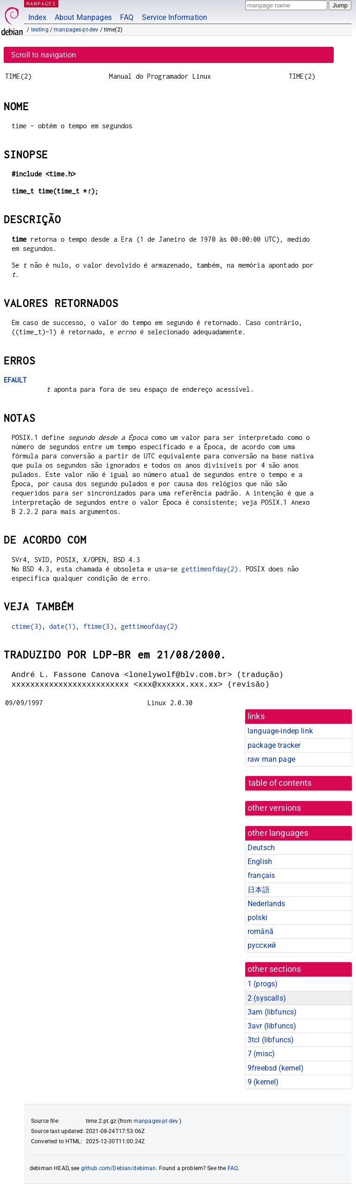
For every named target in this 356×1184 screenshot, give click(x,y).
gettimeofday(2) (209, 569)
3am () (272, 1012)
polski (257, 917)
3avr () (272, 1025)
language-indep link (280, 731)
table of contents (280, 783)
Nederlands (267, 903)
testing (40, 29)
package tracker (274, 745)
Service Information (174, 17)
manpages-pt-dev (76, 29)
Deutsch (261, 847)
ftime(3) (98, 626)
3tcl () (271, 1039)
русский (262, 945)
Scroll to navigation (43, 54)
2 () (267, 998)
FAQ (127, 17)
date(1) (62, 626)
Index (37, 17)
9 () (263, 1082)
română (260, 931)
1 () (263, 983)
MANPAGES (41, 3)
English (260, 861)
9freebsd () (276, 1068)
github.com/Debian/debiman (118, 1168)
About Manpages (83, 17)
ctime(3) (27, 626)
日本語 (259, 889)
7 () (261, 1053)
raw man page (271, 759)
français (261, 875)
